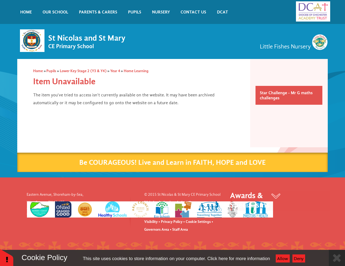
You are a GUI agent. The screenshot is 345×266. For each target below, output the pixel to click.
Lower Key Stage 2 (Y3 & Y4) (83, 71)
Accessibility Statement (187, 214)
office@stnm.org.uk (70, 214)
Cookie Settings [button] (198, 221)
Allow (282, 258)
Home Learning (136, 71)
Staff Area (180, 229)
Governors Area (156, 229)
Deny (299, 258)
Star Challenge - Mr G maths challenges (286, 95)
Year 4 (115, 71)
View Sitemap (155, 214)
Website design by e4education (169, 202)
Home (38, 71)
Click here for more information (238, 258)
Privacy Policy (171, 221)
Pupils (51, 71)
